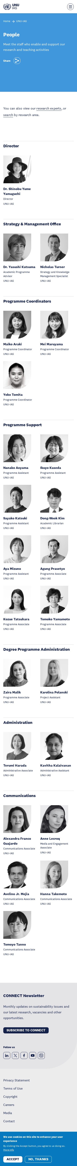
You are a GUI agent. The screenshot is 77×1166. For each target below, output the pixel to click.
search (8, 115)
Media (7, 1113)
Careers (8, 1105)
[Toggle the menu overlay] (70, 6)
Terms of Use (13, 1088)
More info (8, 1152)
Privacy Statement (16, 1080)
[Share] (17, 60)
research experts (48, 108)
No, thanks (38, 1162)
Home (6, 21)
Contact (9, 1121)
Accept (13, 1162)
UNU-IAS (21, 21)
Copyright (10, 1096)
